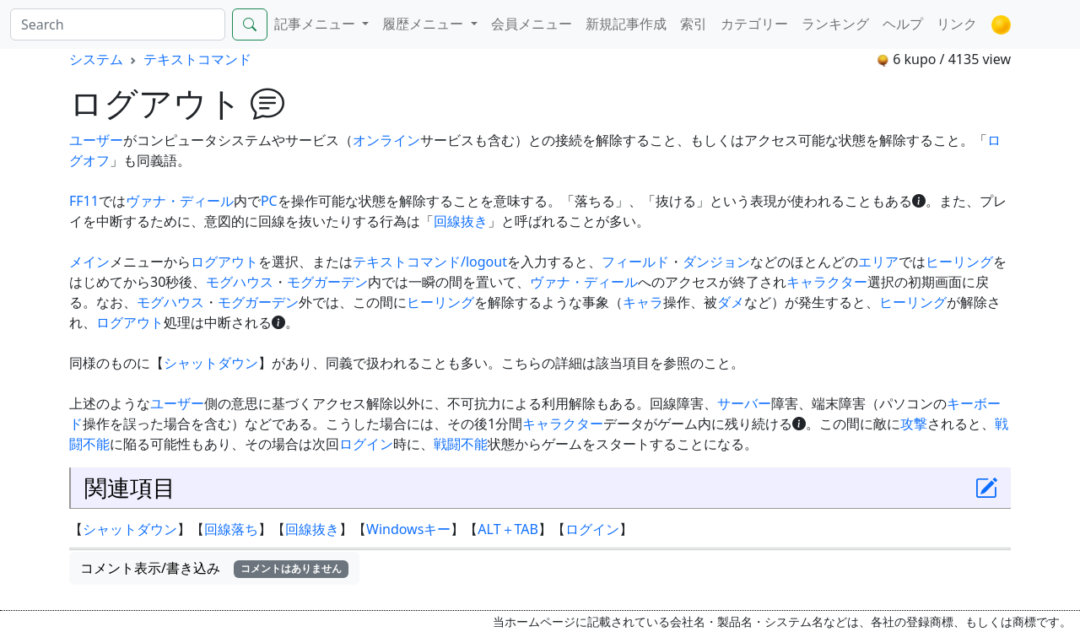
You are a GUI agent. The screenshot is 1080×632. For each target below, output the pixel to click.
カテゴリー (754, 23)
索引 (693, 23)
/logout (484, 261)
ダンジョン (716, 261)
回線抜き (461, 221)
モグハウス (239, 282)
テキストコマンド (197, 59)
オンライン (386, 140)
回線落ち (231, 529)
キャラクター (826, 282)
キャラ (643, 302)
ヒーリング (959, 261)
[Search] (117, 24)
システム (96, 59)
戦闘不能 (461, 444)
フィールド (635, 261)
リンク (957, 23)
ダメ (730, 302)
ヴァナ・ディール (180, 201)
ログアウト (224, 261)
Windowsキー (408, 529)
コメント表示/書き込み (214, 568)
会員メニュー (531, 23)
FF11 (84, 201)
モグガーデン (327, 282)
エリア (878, 261)
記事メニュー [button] (316, 23)
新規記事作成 (626, 23)
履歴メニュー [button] (424, 23)
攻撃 (913, 423)
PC (269, 201)
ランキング (835, 23)
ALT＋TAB (508, 529)
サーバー (744, 403)
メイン (89, 261)
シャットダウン (211, 363)
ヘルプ (903, 23)
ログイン (366, 444)
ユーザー (96, 140)
